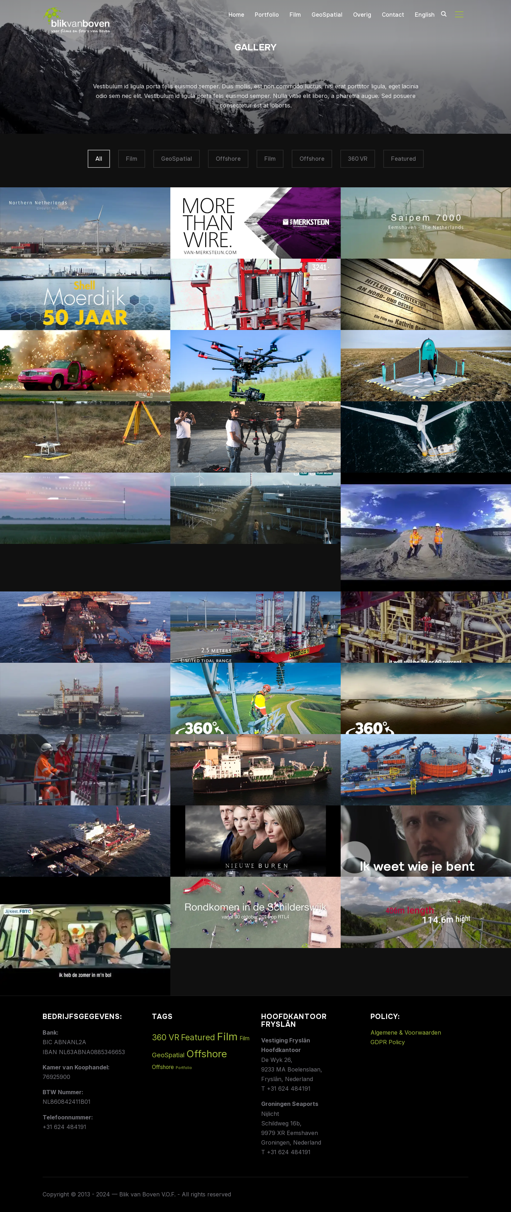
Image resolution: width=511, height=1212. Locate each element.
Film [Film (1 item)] (244, 1038)
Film (295, 14)
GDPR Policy (387, 1042)
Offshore (228, 158)
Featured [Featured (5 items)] (198, 1037)
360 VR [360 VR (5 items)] (165, 1037)
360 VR (357, 158)
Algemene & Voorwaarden (405, 1032)
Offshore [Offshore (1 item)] (163, 1067)
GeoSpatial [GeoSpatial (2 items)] (168, 1055)
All (98, 158)
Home (236, 14)
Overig (362, 14)
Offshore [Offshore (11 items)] (206, 1054)
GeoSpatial (327, 14)
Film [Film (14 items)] (227, 1036)
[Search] (443, 13)
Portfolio (267, 14)
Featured (403, 158)
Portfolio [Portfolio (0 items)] (184, 1067)
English (425, 14)
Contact (393, 14)
